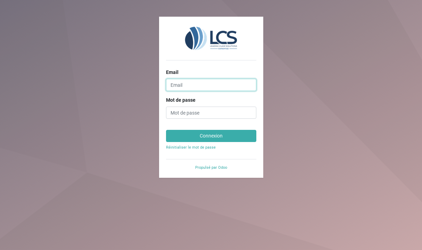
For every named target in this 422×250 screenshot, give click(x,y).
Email (172, 72)
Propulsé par (211, 167)
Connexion (211, 136)
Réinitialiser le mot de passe (191, 147)
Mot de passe (181, 100)
